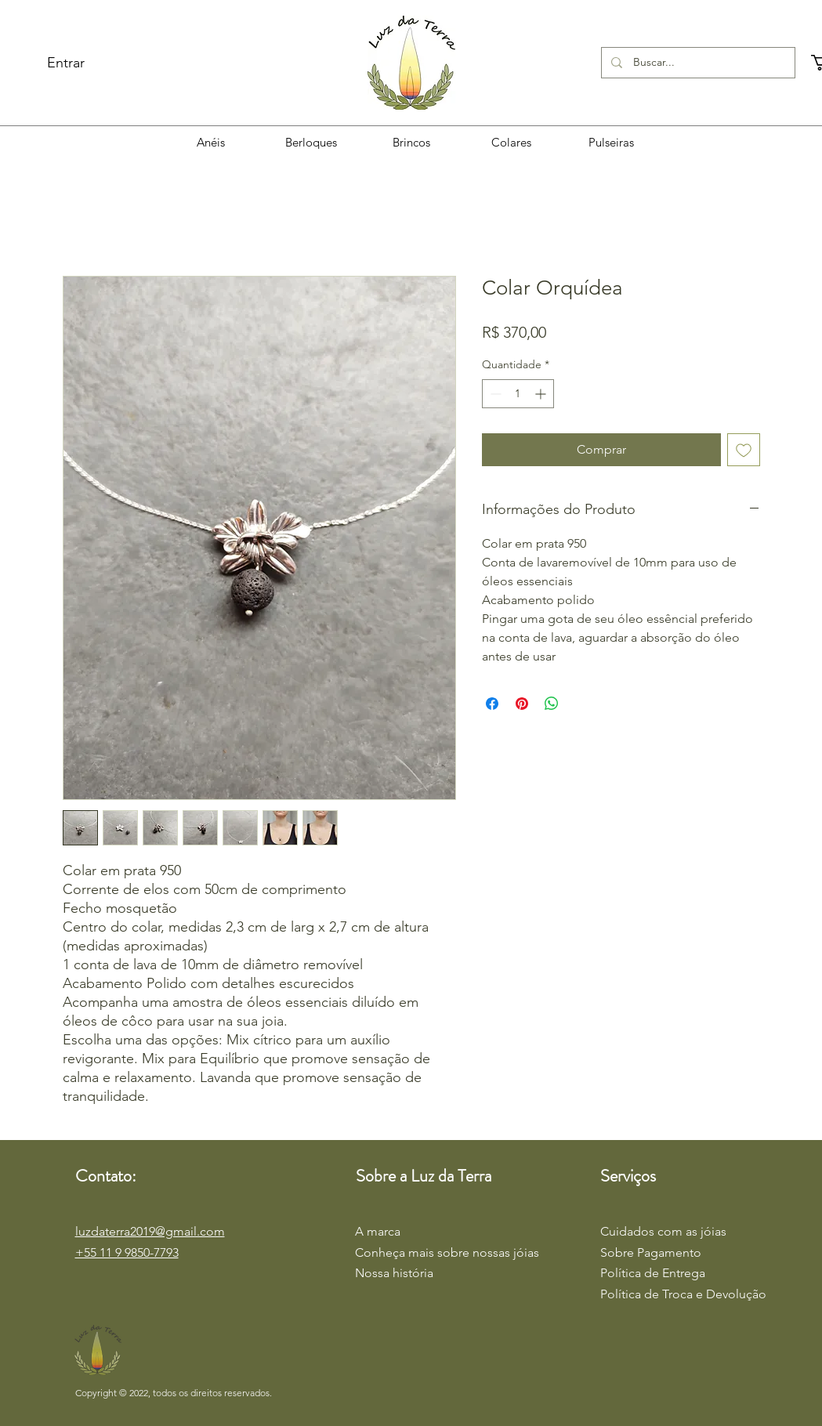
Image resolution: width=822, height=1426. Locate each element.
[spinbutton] (518, 393)
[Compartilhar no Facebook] (492, 703)
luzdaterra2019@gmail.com (150, 1231)
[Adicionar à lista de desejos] (743, 449)
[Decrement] (494, 393)
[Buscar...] (697, 63)
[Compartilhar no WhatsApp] (551, 703)
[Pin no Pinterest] (521, 703)
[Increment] (542, 393)
